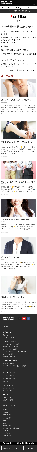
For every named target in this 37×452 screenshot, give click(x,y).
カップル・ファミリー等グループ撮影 (14, 366)
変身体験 (5, 335)
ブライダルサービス (9, 378)
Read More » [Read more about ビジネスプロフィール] (4, 272)
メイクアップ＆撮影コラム (11, 428)
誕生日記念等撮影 (8, 363)
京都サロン (6, 412)
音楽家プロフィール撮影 (10, 347)
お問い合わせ (7, 436)
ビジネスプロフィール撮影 (11, 344)
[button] (34, 3)
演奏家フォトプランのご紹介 (12, 297)
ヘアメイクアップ (8, 337)
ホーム (2, 11)
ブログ (5, 423)
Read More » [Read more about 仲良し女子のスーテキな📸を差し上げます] (4, 194)
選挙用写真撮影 (8, 354)
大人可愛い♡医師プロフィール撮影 (15, 220)
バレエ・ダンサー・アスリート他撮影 (14, 352)
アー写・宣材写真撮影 (10, 349)
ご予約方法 (6, 433)
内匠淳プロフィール (9, 405)
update (8, 11)
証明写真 (5, 381)
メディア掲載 (7, 426)
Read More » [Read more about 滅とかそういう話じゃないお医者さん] (4, 117)
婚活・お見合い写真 (9, 357)
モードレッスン (8, 391)
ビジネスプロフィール (10, 257)
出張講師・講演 (8, 400)
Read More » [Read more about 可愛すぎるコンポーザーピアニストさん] (4, 156)
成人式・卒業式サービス (10, 376)
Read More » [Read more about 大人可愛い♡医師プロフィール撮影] (4, 232)
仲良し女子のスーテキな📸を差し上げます (18, 182)
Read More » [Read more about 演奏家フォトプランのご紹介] (4, 312)
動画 (4, 420)
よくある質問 (7, 418)
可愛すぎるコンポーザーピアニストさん (17, 142)
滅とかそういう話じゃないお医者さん (16, 100)
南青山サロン (7, 415)
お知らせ (5, 431)
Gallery (5, 326)
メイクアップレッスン (10, 388)
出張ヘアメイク (8, 397)
